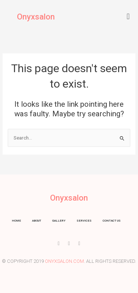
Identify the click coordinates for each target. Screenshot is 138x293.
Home (16, 220)
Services (84, 220)
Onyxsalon (36, 16)
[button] (128, 16)
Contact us (112, 220)
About (36, 220)
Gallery (59, 220)
